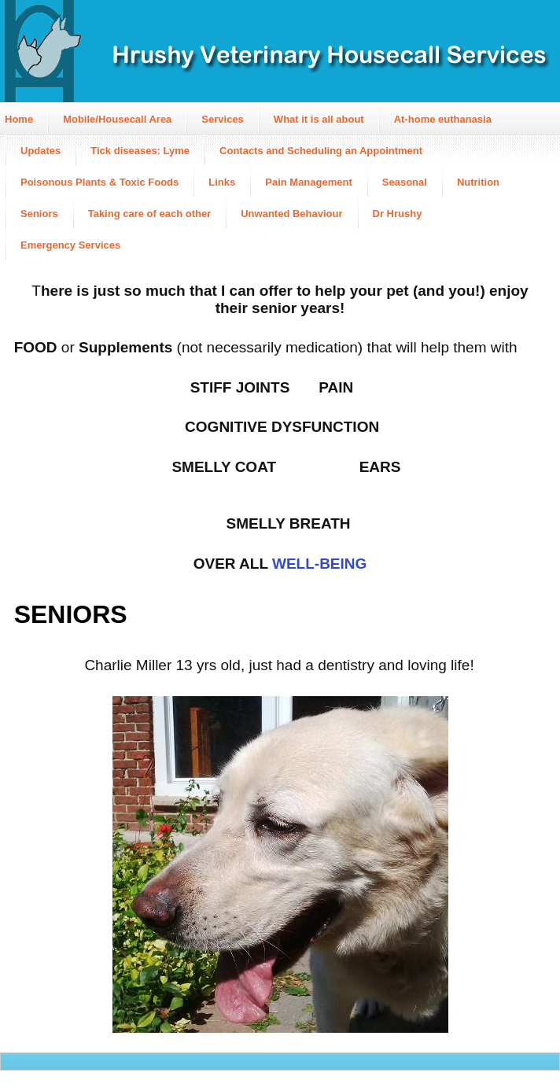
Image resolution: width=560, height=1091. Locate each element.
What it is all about (319, 119)
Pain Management (308, 182)
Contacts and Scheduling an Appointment (320, 151)
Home (19, 119)
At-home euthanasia (443, 119)
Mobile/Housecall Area (117, 119)
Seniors (39, 213)
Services (222, 119)
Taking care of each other (150, 213)
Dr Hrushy (397, 213)
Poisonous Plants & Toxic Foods (99, 182)
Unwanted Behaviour (291, 213)
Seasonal (404, 182)
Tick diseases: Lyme (140, 151)
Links (221, 182)
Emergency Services (70, 245)
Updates (40, 151)
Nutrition (478, 182)
